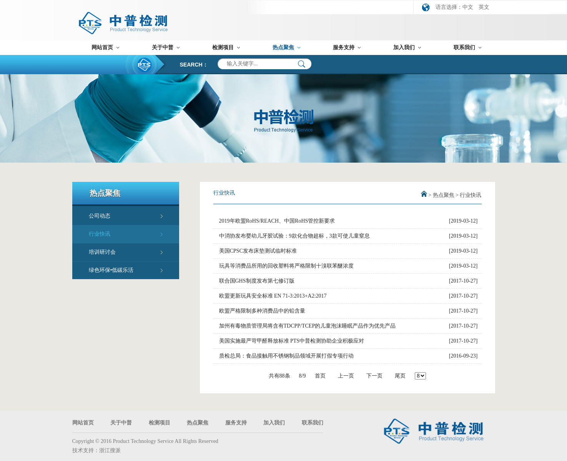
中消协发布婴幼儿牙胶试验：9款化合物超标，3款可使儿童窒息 (294, 236)
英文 (484, 7)
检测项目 (223, 47)
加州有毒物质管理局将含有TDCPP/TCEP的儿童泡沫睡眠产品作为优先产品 (307, 326)
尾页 (400, 376)
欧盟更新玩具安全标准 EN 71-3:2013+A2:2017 (273, 296)
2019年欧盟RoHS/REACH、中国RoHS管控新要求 (277, 221)
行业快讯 (99, 234)
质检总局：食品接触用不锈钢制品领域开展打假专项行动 (286, 356)
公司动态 (99, 216)
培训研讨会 (102, 252)
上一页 (346, 376)
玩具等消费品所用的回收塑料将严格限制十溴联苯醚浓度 (286, 266)
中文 (467, 7)
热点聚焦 (283, 47)
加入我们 (404, 47)
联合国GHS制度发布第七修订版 (256, 281)
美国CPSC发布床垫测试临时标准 (258, 251)
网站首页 (102, 47)
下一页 (374, 376)
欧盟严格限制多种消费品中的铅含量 (262, 311)
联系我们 (464, 47)
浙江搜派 (110, 450)
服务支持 (343, 47)
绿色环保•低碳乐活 (111, 270)
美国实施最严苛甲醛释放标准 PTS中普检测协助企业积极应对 (291, 341)
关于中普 (162, 47)
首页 (320, 376)
